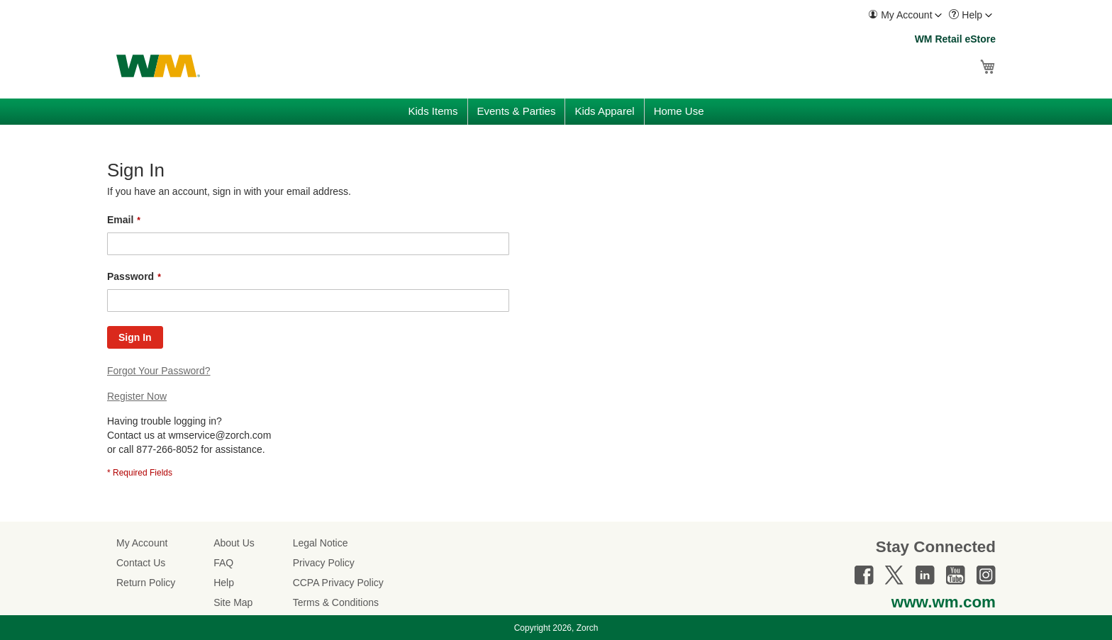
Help (223, 582)
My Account (141, 543)
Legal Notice (320, 543)
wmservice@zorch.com (219, 435)
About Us (234, 543)
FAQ (223, 562)
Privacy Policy (324, 562)
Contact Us (140, 562)
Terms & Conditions (336, 602)
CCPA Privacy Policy (338, 582)
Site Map (232, 602)
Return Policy (145, 582)
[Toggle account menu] (938, 15)
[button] (905, 15)
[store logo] (158, 66)
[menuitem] (905, 15)
